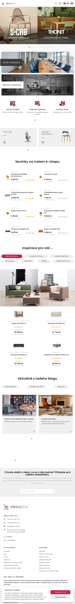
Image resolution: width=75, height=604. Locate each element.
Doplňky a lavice (44, 562)
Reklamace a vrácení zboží (13, 562)
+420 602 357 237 (11, 523)
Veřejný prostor (63, 261)
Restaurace (9, 261)
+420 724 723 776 (12, 519)
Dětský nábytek (44, 565)
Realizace (61, 387)
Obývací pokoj (12, 256)
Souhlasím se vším (60, 592)
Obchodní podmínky (11, 565)
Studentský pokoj (36, 256)
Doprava (7, 560)
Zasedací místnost (61, 256)
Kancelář (27, 261)
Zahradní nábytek (45, 560)
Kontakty (7, 551)
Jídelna (44, 261)
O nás (6, 557)
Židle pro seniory (44, 568)
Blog (5, 554)
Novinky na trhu (36, 387)
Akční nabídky (10, 387)
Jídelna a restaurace (46, 554)
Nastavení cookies (60, 597)
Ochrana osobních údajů (12, 568)
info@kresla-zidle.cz (12, 526)
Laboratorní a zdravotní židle (48, 571)
